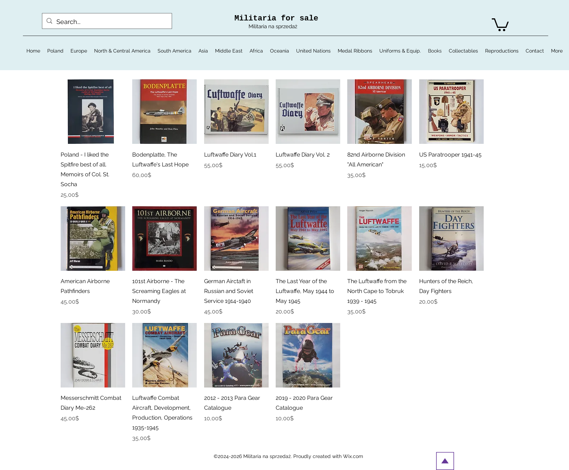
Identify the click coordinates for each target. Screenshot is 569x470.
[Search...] (106, 21)
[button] (500, 24)
